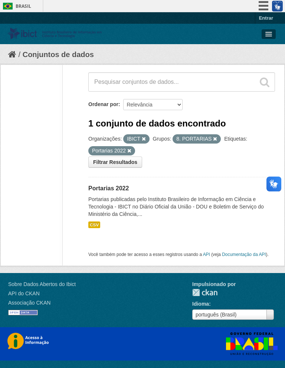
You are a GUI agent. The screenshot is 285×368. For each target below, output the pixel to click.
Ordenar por (103, 104)
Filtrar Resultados (115, 162)
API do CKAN (24, 293)
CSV (94, 224)
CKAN (204, 292)
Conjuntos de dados (58, 54)
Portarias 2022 (108, 188)
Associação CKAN (29, 303)
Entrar (266, 18)
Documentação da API (244, 254)
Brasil (23, 6)
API (206, 254)
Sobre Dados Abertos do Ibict (42, 284)
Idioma (200, 304)
